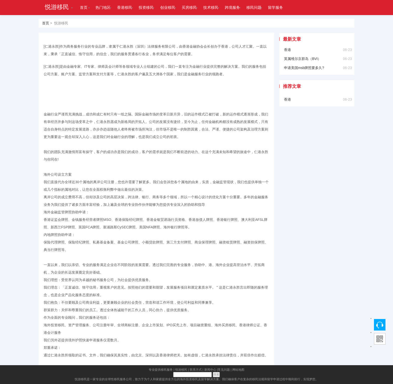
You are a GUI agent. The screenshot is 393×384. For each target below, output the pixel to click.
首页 (83, 7)
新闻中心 (210, 369)
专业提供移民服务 (161, 369)
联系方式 (196, 369)
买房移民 (189, 7)
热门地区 (103, 7)
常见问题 (224, 369)
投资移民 (146, 7)
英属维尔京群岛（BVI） (302, 59)
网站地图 (238, 369)
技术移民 (210, 7)
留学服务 (275, 7)
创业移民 (167, 7)
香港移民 (124, 7)
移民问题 (253, 7)
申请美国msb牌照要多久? (304, 68)
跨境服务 (232, 7)
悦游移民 (57, 7)
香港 (287, 50)
